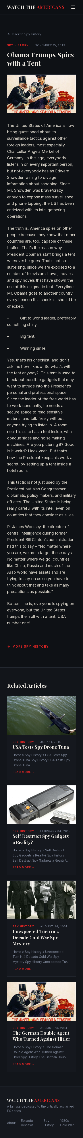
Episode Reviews (27, 1123)
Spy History (18, 45)
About (11, 1123)
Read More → (24, 772)
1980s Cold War (67, 1123)
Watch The (36, 7)
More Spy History (28, 646)
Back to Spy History (24, 34)
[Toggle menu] (73, 7)
